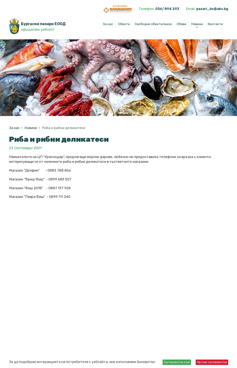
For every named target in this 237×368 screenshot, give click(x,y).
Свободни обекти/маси (153, 24)
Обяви (181, 24)
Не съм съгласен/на (212, 362)
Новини (197, 24)
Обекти (124, 24)
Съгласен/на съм (177, 362)
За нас (108, 24)
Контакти (215, 24)
